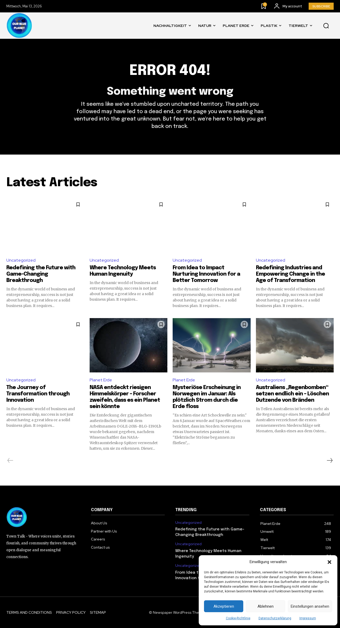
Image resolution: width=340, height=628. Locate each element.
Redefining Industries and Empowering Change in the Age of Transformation (290, 274)
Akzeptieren (223, 606)
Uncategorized (21, 260)
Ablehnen (266, 606)
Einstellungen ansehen (310, 606)
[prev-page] (10, 460)
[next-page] (329, 460)
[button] (329, 562)
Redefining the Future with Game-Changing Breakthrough (40, 274)
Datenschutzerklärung (275, 618)
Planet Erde (101, 380)
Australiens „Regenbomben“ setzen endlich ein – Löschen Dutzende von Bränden (292, 394)
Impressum (307, 618)
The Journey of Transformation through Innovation (38, 394)
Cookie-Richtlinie (238, 618)
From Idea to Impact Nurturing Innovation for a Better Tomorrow (206, 274)
